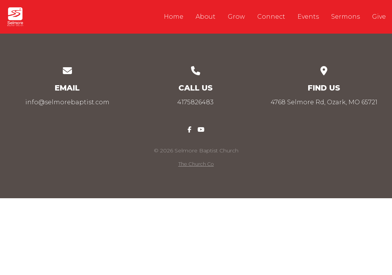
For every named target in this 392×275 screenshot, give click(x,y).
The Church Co (196, 164)
